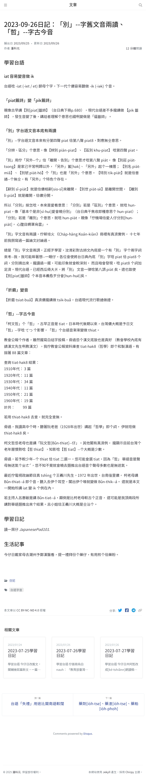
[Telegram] (134, 610)
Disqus (87, 733)
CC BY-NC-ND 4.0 (28, 610)
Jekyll (106, 772)
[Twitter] (121, 610)
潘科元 (15, 48)
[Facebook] (127, 610)
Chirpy (129, 772)
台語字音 (16, 590)
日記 (12, 580)
